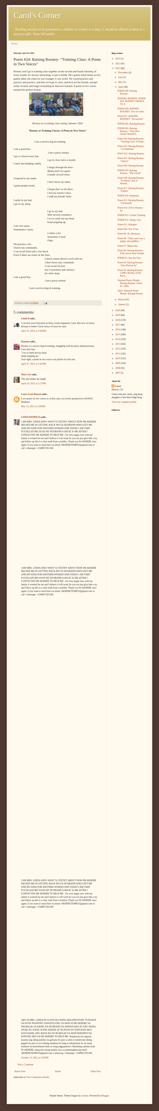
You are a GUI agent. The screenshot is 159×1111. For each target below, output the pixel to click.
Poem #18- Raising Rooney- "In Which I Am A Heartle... (131, 181)
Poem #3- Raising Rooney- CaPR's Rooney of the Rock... (130, 273)
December (123, 72)
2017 (118, 325)
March (121, 299)
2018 (118, 320)
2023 (118, 58)
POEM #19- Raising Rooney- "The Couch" (129, 172)
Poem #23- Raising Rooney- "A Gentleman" (131, 147)
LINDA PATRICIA (30, 417)
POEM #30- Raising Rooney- (127, 92)
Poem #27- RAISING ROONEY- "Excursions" (131, 117)
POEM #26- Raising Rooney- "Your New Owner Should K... (129, 131)
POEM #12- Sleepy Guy (129, 220)
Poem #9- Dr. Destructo (129, 233)
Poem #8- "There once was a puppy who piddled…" (131, 240)
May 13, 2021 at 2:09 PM (33, 406)
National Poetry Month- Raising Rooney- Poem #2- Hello (130, 283)
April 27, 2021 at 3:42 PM (33, 364)
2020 (118, 310)
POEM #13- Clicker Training (131, 215)
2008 (118, 368)
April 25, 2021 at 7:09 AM (33, 331)
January (122, 304)
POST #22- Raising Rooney (131, 153)
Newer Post (19, 1071)
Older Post (96, 1071)
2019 (118, 315)
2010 (118, 358)
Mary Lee (26, 374)
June (120, 77)
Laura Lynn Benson (31, 394)
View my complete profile (124, 402)
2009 (118, 363)
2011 (118, 353)
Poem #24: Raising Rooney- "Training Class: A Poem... (131, 140)
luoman (84, 1095)
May (120, 82)
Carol (118, 386)
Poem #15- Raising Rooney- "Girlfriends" (131, 201)
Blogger (105, 1095)
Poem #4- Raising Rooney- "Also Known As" (130, 264)
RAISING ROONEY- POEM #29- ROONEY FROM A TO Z (131, 101)
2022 (118, 63)
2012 (118, 348)
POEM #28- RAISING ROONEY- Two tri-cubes (131, 110)
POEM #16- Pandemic (128, 195)
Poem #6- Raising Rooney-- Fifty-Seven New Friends (131, 252)
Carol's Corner (37, 15)
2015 (118, 334)
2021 (118, 68)
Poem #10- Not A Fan (128, 229)
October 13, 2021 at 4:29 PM (35, 1057)
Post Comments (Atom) (38, 1077)
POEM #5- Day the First (129, 258)
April (121, 87)
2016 (118, 329)
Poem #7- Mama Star (128, 246)
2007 (118, 373)
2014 (118, 339)
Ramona (25, 341)
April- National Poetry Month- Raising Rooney (130, 292)
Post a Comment (25, 1064)
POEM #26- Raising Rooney (131, 123)
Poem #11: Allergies (127, 224)
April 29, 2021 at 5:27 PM (33, 383)
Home (14, 43)
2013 (118, 344)
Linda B (25, 318)
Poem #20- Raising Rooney (131, 165)
